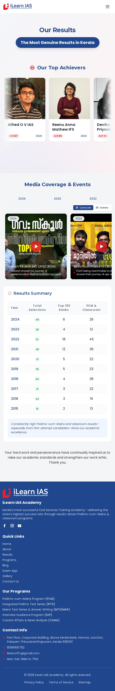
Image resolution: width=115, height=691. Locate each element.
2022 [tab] (93, 198)
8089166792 (15, 647)
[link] (17, 6)
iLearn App (9, 571)
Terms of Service (61, 682)
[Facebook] (4, 526)
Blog (5, 565)
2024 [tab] (22, 198)
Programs (9, 560)
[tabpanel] (57, 241)
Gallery (102, 207)
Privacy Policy (34, 682)
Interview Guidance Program (27, 615)
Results (7, 555)
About (6, 549)
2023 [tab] (57, 198)
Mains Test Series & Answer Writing (36, 609)
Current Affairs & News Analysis (31, 620)
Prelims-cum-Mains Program (28, 599)
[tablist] (57, 198)
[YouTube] (19, 526)
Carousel (83, 207)
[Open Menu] (107, 6)
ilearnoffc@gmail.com (23, 653)
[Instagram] (12, 526)
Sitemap (84, 682)
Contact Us (10, 581)
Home (6, 544)
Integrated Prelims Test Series (28, 604)
